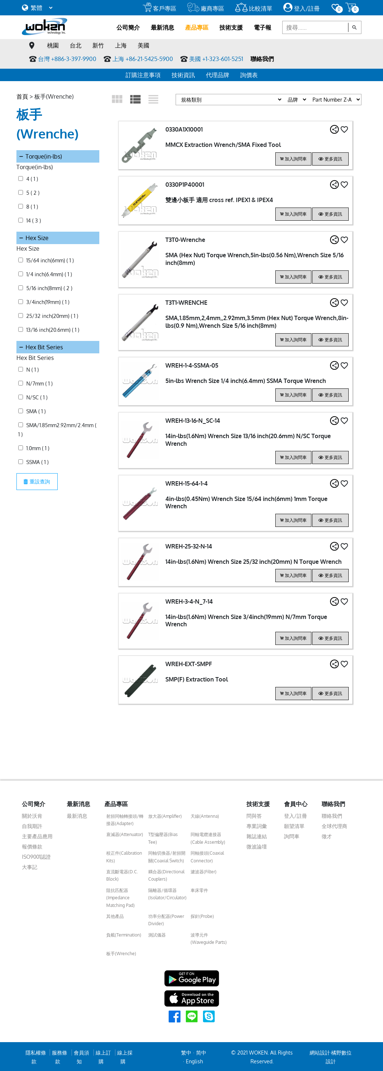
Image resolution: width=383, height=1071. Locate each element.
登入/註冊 (301, 8)
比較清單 (253, 8)
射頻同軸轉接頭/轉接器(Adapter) (124, 818)
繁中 (186, 1051)
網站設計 (320, 1051)
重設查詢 (38, 453)
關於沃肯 (32, 815)
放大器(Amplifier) (165, 815)
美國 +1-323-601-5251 (216, 58)
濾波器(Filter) (204, 870)
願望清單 (294, 825)
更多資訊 (330, 159)
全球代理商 (334, 825)
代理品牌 (217, 75)
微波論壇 (256, 845)
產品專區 (196, 27)
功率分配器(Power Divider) (166, 918)
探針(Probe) (202, 915)
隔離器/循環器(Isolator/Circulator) (167, 892)
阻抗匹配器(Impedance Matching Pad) (120, 896)
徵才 (327, 835)
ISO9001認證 (36, 855)
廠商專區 (205, 8)
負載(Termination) (123, 934)
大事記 (29, 866)
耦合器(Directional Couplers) (166, 874)
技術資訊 (183, 75)
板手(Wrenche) (121, 952)
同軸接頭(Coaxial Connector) (207, 856)
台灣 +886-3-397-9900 (67, 58)
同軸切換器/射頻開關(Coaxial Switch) (166, 856)
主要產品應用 (37, 835)
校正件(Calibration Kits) (124, 856)
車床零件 (199, 889)
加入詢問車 (293, 159)
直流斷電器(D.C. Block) (122, 874)
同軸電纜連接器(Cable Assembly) (208, 837)
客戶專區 (159, 8)
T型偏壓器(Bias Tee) (163, 837)
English (194, 1060)
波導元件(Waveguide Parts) (209, 937)
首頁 (22, 96)
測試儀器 (157, 934)
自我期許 (32, 825)
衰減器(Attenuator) (124, 833)
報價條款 (32, 845)
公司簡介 (128, 27)
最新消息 (162, 27)
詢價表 (249, 75)
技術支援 (231, 27)
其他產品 (115, 915)
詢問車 (291, 835)
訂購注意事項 (143, 75)
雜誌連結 (256, 835)
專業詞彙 (256, 825)
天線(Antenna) (205, 815)
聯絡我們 (262, 58)
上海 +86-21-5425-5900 (142, 58)
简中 (201, 1051)
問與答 (254, 815)
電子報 (262, 27)
